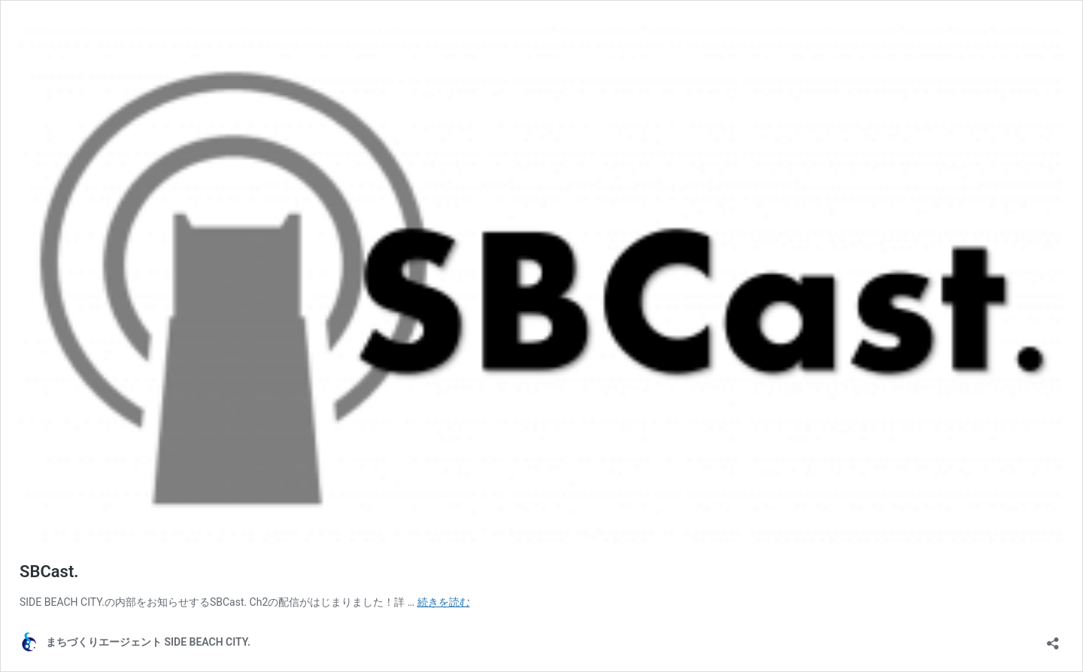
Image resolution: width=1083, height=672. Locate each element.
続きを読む (443, 602)
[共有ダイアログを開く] (1052, 638)
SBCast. (49, 571)
